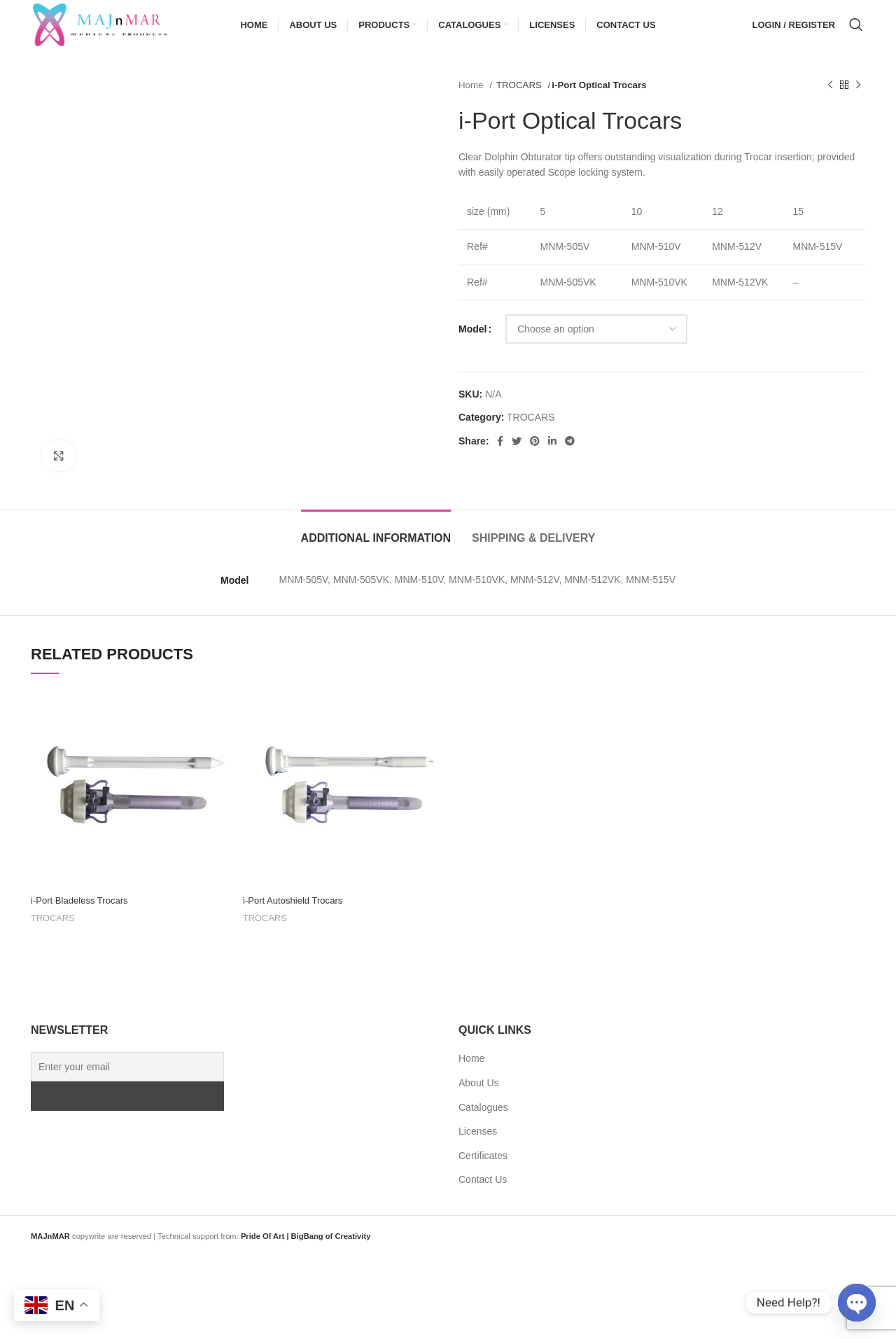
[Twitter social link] (516, 458)
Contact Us (482, 1196)
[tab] (376, 547)
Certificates (482, 1172)
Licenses (477, 1148)
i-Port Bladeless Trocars (83, 917)
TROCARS (520, 102)
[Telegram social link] (570, 458)
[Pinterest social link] (535, 458)
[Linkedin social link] (552, 458)
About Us (478, 1099)
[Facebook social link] (500, 458)
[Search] (856, 34)
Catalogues (483, 1124)
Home (472, 102)
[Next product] (858, 102)
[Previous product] (830, 102)
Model (472, 345)
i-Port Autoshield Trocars (296, 917)
